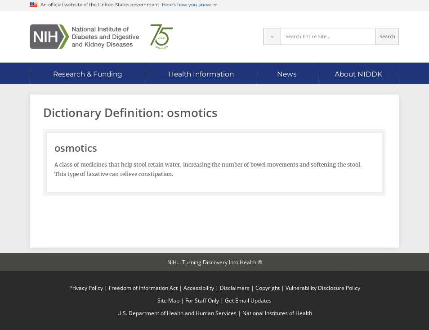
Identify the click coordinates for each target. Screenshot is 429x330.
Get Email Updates (248, 300)
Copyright (267, 287)
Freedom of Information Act (143, 287)
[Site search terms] (328, 36)
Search (387, 36)
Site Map (168, 300)
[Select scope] (271, 36)
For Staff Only (202, 300)
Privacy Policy (86, 287)
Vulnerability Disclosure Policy (323, 287)
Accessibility (198, 287)
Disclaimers (235, 287)
